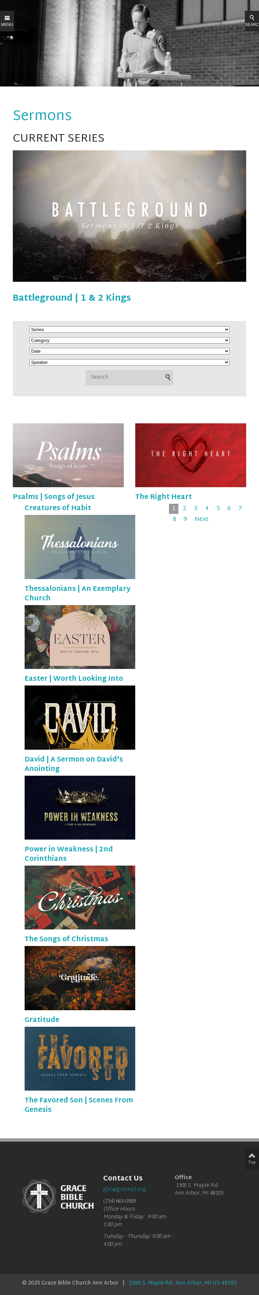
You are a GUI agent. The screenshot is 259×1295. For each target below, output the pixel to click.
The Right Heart (163, 497)
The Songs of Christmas (66, 939)
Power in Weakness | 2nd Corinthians (69, 854)
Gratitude (42, 1020)
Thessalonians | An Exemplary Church (78, 594)
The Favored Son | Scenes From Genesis (79, 1105)
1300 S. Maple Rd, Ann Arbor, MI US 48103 (182, 1283)
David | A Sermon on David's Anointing (74, 764)
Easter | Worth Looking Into (74, 679)
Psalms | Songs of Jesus (54, 497)
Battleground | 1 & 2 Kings (72, 299)
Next (202, 520)
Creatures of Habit (58, 508)
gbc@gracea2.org (124, 1190)
